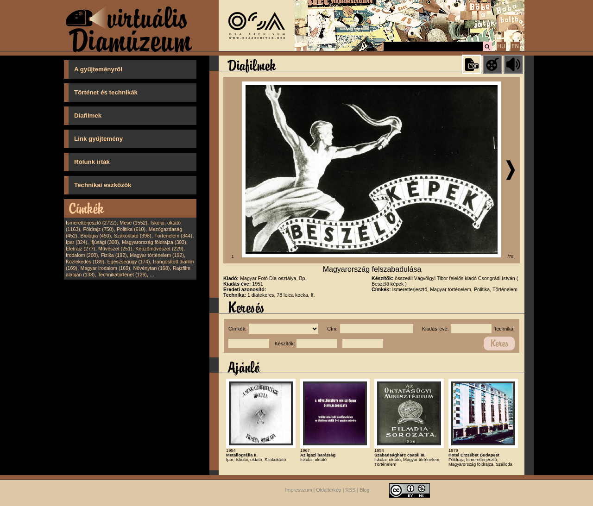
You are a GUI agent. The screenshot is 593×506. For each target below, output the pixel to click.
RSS (351, 490)
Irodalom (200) (82, 255)
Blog (364, 490)
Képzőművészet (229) (159, 248)
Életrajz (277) (80, 248)
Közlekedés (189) (85, 261)
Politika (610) (131, 229)
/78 (511, 256)
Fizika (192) (114, 255)
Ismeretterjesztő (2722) (91, 222)
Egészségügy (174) (128, 261)
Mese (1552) (133, 222)
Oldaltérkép (328, 490)
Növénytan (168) (151, 268)
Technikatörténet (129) (122, 274)
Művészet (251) (115, 248)
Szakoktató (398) (132, 235)
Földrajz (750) (98, 229)
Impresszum (298, 490)
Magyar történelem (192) (157, 255)
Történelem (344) (173, 235)
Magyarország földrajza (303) (154, 242)
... (152, 274)
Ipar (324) (76, 242)
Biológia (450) (96, 235)
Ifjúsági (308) (104, 242)
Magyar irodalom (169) (105, 268)
